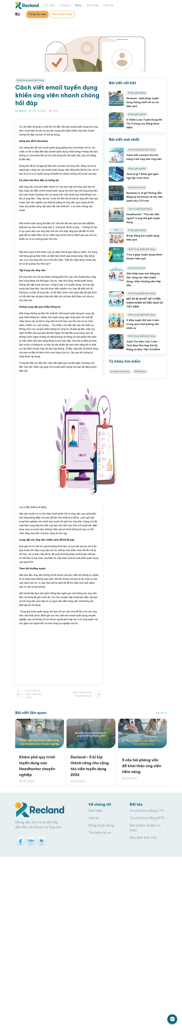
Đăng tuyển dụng (101, 825)
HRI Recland (140, 372)
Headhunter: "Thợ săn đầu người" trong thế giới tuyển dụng (143, 218)
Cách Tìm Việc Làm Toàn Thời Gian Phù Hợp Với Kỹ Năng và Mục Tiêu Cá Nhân (143, 345)
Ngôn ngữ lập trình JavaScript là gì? (82, 694)
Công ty (65, 5)
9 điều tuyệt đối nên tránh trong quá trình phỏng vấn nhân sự (142, 324)
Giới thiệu (92, 5)
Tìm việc (49, 5)
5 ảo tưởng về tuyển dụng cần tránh (33, 694)
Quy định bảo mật (143, 837)
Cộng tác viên (37, 14)
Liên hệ (108, 5)
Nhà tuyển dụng (62, 14)
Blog (78, 5)
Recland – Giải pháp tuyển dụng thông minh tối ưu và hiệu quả (142, 102)
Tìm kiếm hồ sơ (99, 833)
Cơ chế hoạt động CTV (147, 811)
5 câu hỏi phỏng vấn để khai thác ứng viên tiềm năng (141, 766)
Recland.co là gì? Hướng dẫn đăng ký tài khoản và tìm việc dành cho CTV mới (144, 197)
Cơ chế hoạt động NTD (147, 818)
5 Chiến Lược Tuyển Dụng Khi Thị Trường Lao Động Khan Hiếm (144, 124)
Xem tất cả (161, 713)
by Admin (20, 111)
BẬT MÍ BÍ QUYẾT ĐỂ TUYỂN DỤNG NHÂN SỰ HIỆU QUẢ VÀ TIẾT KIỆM (144, 303)
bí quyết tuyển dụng (120, 372)
